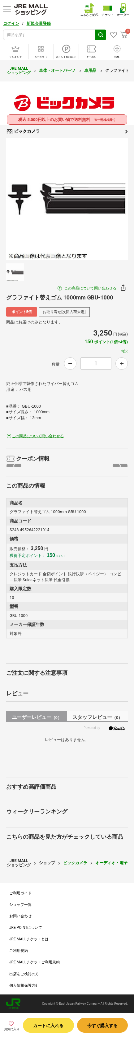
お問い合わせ (20, 916)
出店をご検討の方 (24, 974)
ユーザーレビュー (37, 717)
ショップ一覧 (20, 904)
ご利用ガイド (20, 893)
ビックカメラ (67, 131)
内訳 (124, 351)
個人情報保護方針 (24, 985)
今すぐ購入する (102, 1025)
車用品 (90, 70)
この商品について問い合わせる (90, 288)
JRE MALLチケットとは (29, 939)
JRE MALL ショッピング (19, 70)
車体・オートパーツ (57, 70)
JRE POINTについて (25, 927)
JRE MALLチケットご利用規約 (34, 962)
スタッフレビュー (97, 717)
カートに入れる (48, 1025)
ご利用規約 (18, 950)
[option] (67, 199)
